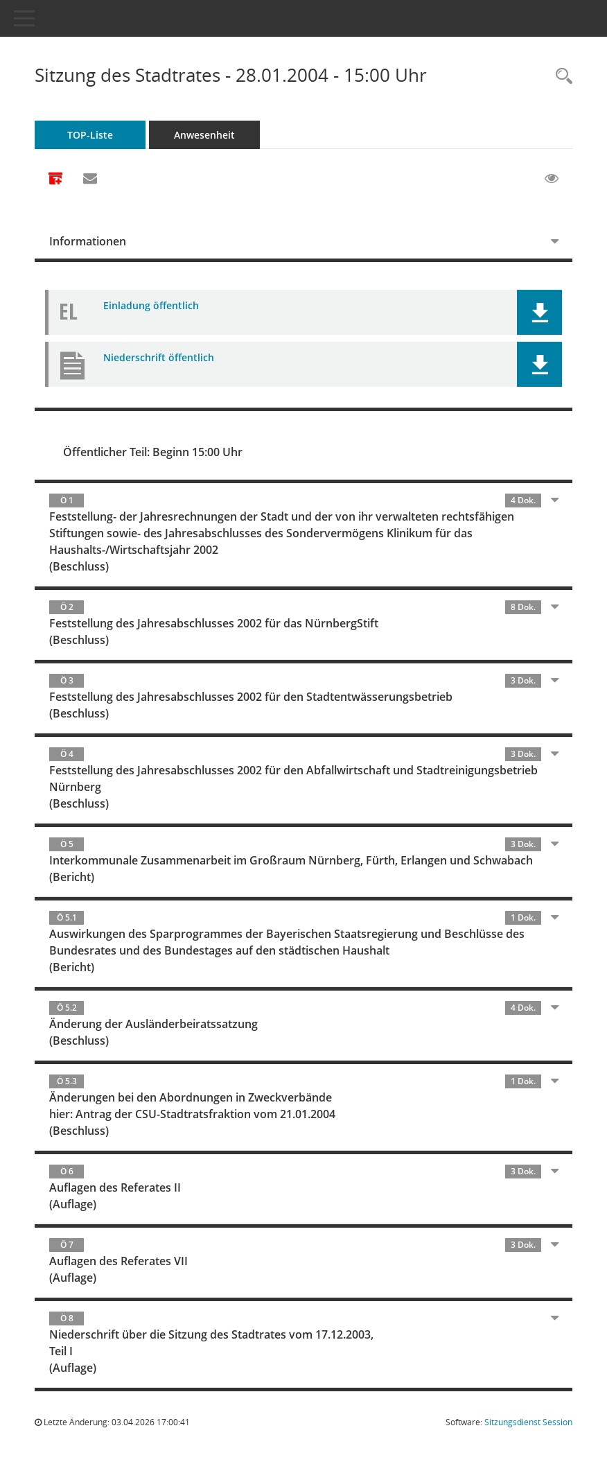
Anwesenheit (204, 134)
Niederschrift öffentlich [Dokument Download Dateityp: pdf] (158, 357)
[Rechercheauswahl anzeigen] (560, 76)
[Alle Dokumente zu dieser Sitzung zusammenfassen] (55, 179)
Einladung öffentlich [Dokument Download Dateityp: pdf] (151, 305)
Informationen (87, 241)
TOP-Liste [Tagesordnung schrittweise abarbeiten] (90, 134)
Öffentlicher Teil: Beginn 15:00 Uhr (153, 452)
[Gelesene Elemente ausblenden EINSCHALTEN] (551, 178)
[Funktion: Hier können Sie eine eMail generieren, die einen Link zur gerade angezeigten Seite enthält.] (90, 178)
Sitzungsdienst (528, 1422)
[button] (539, 312)
